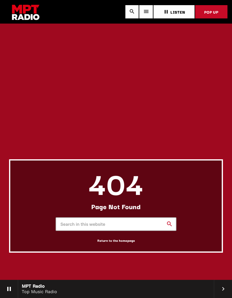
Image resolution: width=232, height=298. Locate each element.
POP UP (211, 12)
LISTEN (174, 12)
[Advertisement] (116, 114)
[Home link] (26, 11)
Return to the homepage (116, 240)
